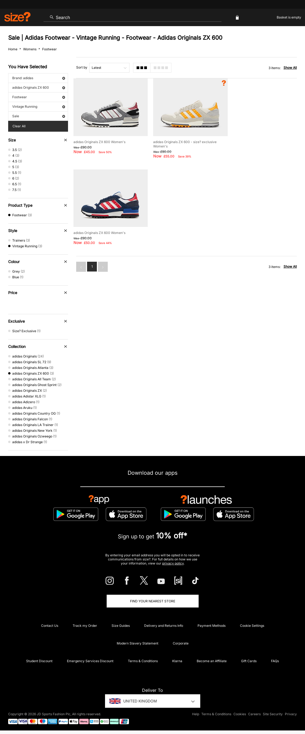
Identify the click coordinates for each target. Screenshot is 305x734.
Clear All (19, 126)
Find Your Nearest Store (152, 601)
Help (195, 714)
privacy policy (173, 563)
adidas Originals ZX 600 (38, 87)
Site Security (273, 714)
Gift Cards (249, 661)
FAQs (275, 661)
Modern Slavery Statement (137, 643)
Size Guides (121, 626)
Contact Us (49, 626)
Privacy (291, 714)
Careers (254, 714)
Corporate (181, 643)
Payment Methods (212, 626)
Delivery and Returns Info (163, 626)
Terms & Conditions (143, 661)
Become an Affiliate (212, 661)
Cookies (239, 714)
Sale (38, 116)
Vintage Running (38, 106)
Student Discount (39, 661)
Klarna (177, 661)
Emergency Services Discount (90, 661)
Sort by (81, 67)
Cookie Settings (252, 626)
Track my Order (85, 626)
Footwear (38, 97)
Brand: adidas (38, 78)
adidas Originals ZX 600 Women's (99, 141)
